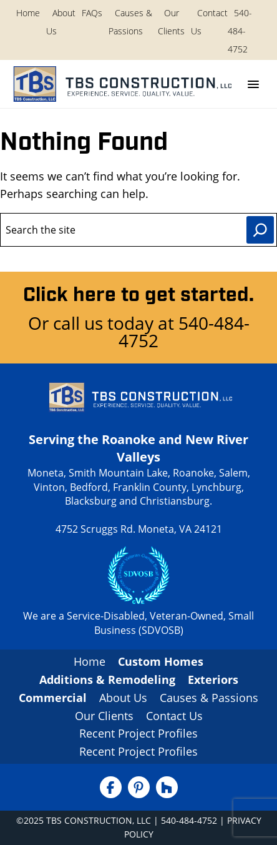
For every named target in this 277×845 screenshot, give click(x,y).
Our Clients (104, 715)
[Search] (260, 230)
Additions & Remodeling (107, 679)
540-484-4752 (240, 31)
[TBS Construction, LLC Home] (120, 84)
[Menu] (253, 84)
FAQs (92, 13)
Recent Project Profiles (138, 733)
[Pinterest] (139, 787)
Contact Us (174, 715)
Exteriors (213, 679)
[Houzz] (167, 787)
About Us (123, 697)
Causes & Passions (209, 697)
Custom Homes (160, 661)
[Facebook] (111, 787)
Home (28, 13)
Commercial (53, 697)
